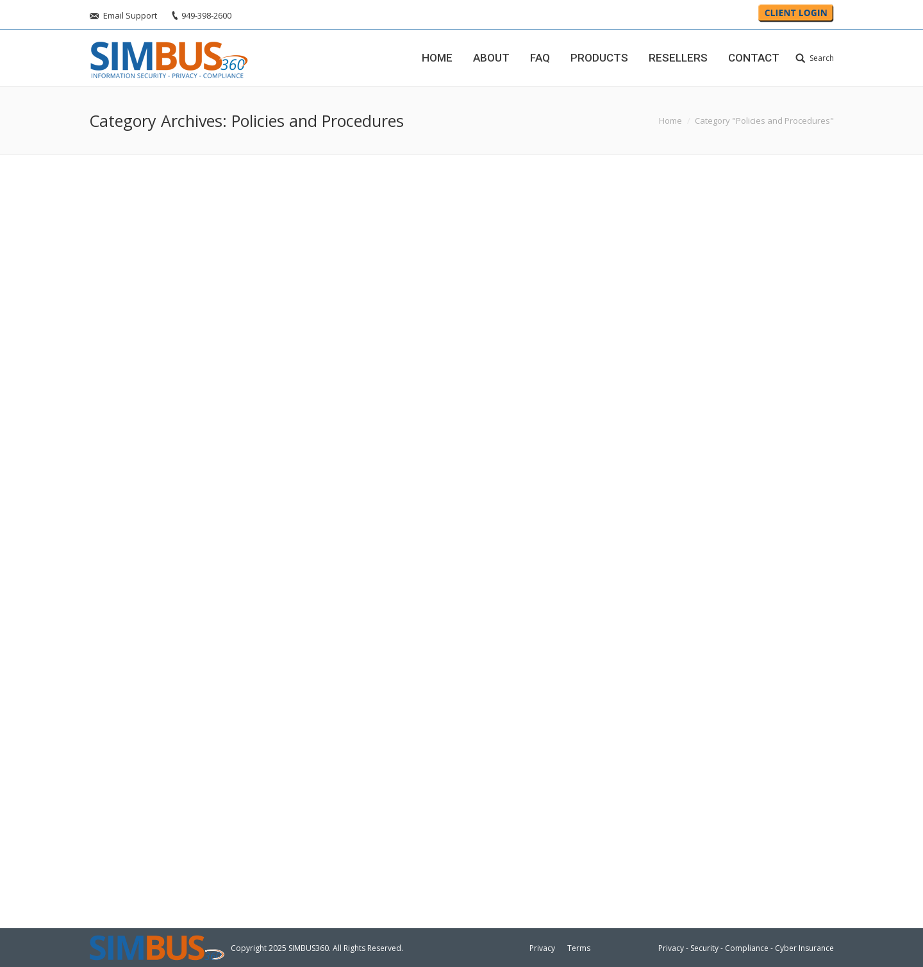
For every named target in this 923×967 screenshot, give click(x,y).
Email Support (130, 15)
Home (670, 120)
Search (822, 58)
